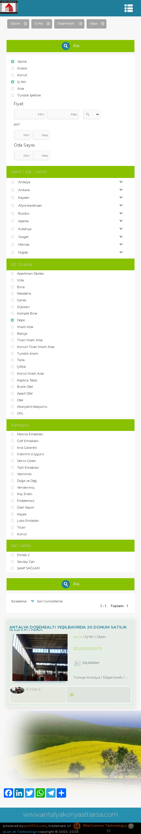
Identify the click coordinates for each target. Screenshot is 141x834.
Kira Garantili (24, 448)
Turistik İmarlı (24, 353)
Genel (18, 300)
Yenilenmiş (22, 487)
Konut (19, 75)
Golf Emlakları (24, 441)
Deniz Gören (23, 461)
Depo (18, 320)
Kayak (19, 514)
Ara (70, 46)
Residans (21, 293)
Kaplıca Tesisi (24, 380)
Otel (17, 400)
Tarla (18, 360)
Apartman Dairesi (27, 273)
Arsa (17, 88)
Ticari (18, 527)
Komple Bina (24, 313)
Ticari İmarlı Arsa (27, 340)
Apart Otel (21, 393)
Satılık (19, 62)
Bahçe (19, 334)
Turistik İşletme (26, 95)
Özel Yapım (22, 507)
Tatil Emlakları (25, 468)
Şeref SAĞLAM (25, 568)
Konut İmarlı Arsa (27, 373)
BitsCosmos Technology (99, 825)
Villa (17, 280)
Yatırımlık (21, 474)
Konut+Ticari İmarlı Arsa (32, 347)
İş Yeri (18, 82)
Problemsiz (22, 501)
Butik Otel (22, 387)
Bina (18, 287)
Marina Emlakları (27, 434)
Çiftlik (18, 367)
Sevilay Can (23, 562)
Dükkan (20, 307)
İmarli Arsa (22, 327)
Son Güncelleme (46, 601)
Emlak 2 (20, 555)
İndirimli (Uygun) (27, 454)
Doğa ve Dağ (24, 481)
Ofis (17, 413)
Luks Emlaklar (25, 521)
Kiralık (19, 68)
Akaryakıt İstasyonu (29, 407)
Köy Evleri (21, 494)
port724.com (35, 825)
